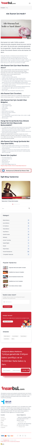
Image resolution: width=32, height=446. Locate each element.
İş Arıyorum (3, 427)
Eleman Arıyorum (4, 425)
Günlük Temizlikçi (7, 240)
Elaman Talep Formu (7, 321)
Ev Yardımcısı (6, 226)
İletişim (2, 424)
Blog (2, 422)
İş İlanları (2, 420)
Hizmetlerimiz (3, 419)
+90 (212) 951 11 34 (22, 421)
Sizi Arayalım (7, 306)
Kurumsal (2, 417)
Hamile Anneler (6, 234)
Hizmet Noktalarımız (7, 251)
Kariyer (4, 246)
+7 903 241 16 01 (21, 426)
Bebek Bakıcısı (6, 220)
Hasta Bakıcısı (6, 228)
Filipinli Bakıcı (6, 248)
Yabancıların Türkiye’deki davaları (10, 201)
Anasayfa (3, 7)
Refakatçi (5, 237)
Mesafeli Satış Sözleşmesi (15, 441)
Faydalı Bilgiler (6, 243)
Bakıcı (13, 338)
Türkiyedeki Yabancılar (8, 254)
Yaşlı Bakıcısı (6, 231)
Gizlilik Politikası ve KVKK (5, 441)
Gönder (24, 370)
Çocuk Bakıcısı (6, 223)
